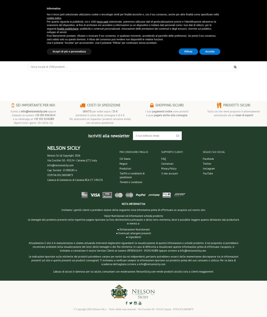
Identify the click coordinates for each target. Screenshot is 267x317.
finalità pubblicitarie (68, 28)
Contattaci (167, 163)
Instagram (209, 168)
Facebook (208, 158)
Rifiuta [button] (188, 51)
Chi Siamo (125, 158)
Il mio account (169, 173)
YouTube (208, 173)
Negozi (123, 163)
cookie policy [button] (54, 18)
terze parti (102, 21)
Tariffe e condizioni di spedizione (132, 175)
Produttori (125, 168)
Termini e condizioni (131, 182)
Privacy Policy (168, 168)
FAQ (163, 158)
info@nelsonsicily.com (34, 111)
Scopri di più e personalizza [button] (69, 51)
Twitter (207, 163)
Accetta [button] (209, 51)
